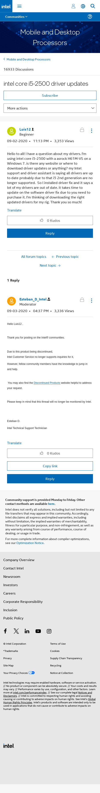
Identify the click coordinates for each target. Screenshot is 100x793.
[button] (91, 131)
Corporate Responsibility (23, 601)
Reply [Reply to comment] (50, 478)
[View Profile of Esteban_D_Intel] (34, 299)
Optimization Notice (30, 542)
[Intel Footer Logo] (8, 745)
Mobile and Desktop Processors (29, 59)
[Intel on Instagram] (49, 631)
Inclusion (10, 609)
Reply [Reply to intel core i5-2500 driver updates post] (50, 233)
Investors (10, 584)
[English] (83, 6)
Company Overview (18, 559)
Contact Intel (13, 568)
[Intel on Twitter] (16, 631)
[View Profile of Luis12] (26, 129)
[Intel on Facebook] (5, 631)
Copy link (50, 465)
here (51, 503)
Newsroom (11, 576)
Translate (14, 210)
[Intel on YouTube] (38, 631)
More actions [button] (17, 108)
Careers (9, 593)
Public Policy (13, 617)
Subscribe (50, 95)
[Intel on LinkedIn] (27, 631)
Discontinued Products (47, 382)
